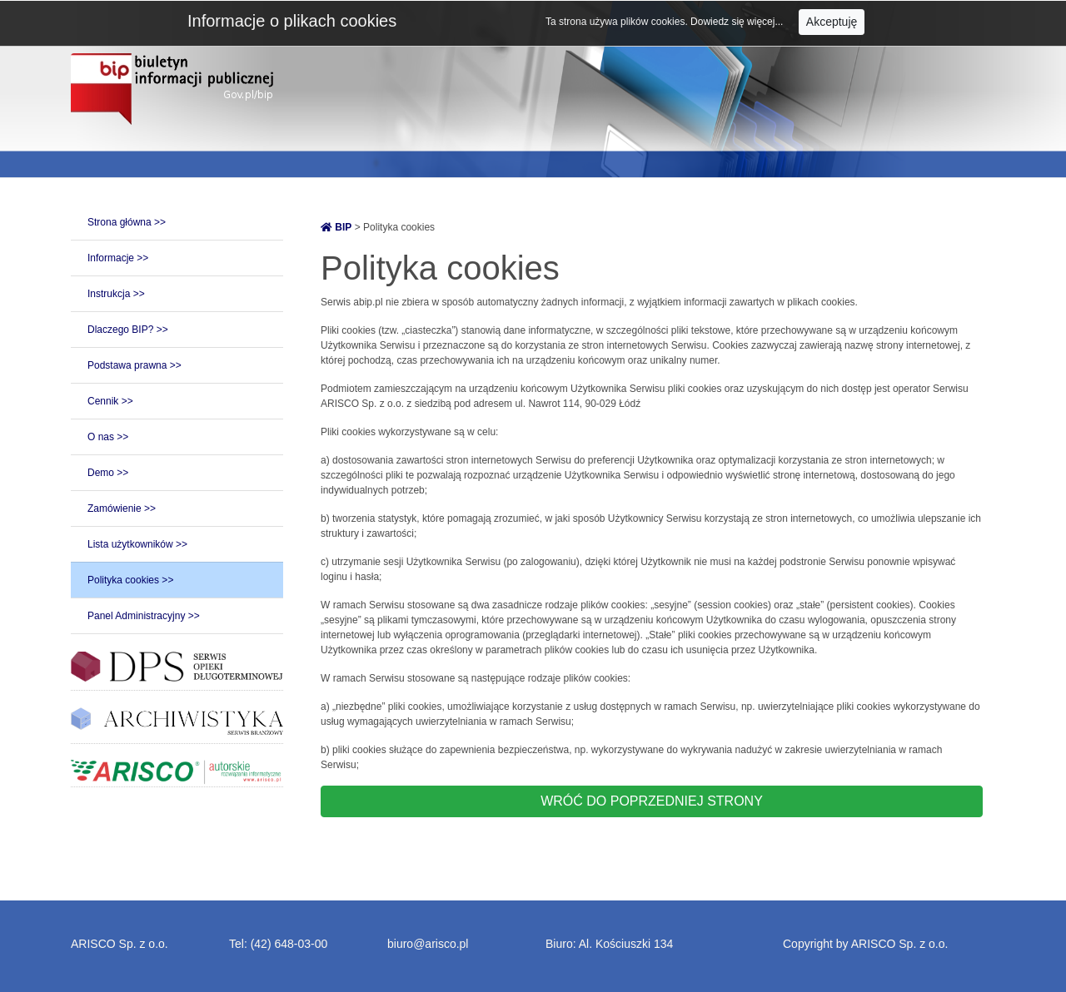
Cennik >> (110, 401)
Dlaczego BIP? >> (127, 329)
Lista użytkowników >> (137, 544)
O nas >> (107, 437)
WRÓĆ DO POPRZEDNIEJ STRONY (651, 801)
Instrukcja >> (116, 294)
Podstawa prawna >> (134, 365)
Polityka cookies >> (130, 580)
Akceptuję (831, 21)
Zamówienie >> (121, 508)
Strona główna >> (126, 222)
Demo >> (107, 473)
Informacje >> (117, 258)
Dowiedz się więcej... (738, 21)
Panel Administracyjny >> (143, 616)
